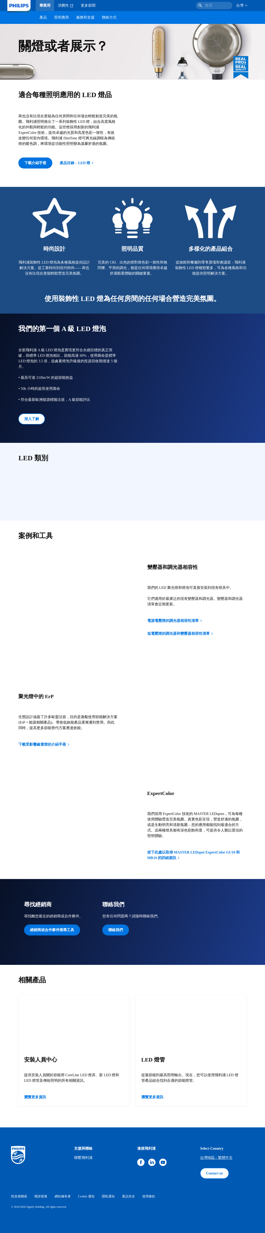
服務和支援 (85, 17)
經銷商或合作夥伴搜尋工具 (52, 930)
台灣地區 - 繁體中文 (216, 1158)
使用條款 (148, 1196)
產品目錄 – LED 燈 (77, 163)
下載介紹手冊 (35, 163)
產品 (43, 17)
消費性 (65, 5)
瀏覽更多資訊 (35, 1097)
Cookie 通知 (86, 1196)
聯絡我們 (115, 930)
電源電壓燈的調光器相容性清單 (175, 621)
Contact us (214, 1173)
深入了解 (31, 419)
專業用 (44, 5)
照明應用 (61, 17)
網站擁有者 (63, 1196)
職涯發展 (40, 1196)
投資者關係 (19, 1196)
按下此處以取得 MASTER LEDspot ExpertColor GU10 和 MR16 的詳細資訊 (193, 855)
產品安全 (128, 1196)
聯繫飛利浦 (83, 1158)
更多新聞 (88, 5)
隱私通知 (108, 1196)
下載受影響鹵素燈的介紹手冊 (44, 744)
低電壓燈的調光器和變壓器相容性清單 (180, 633)
